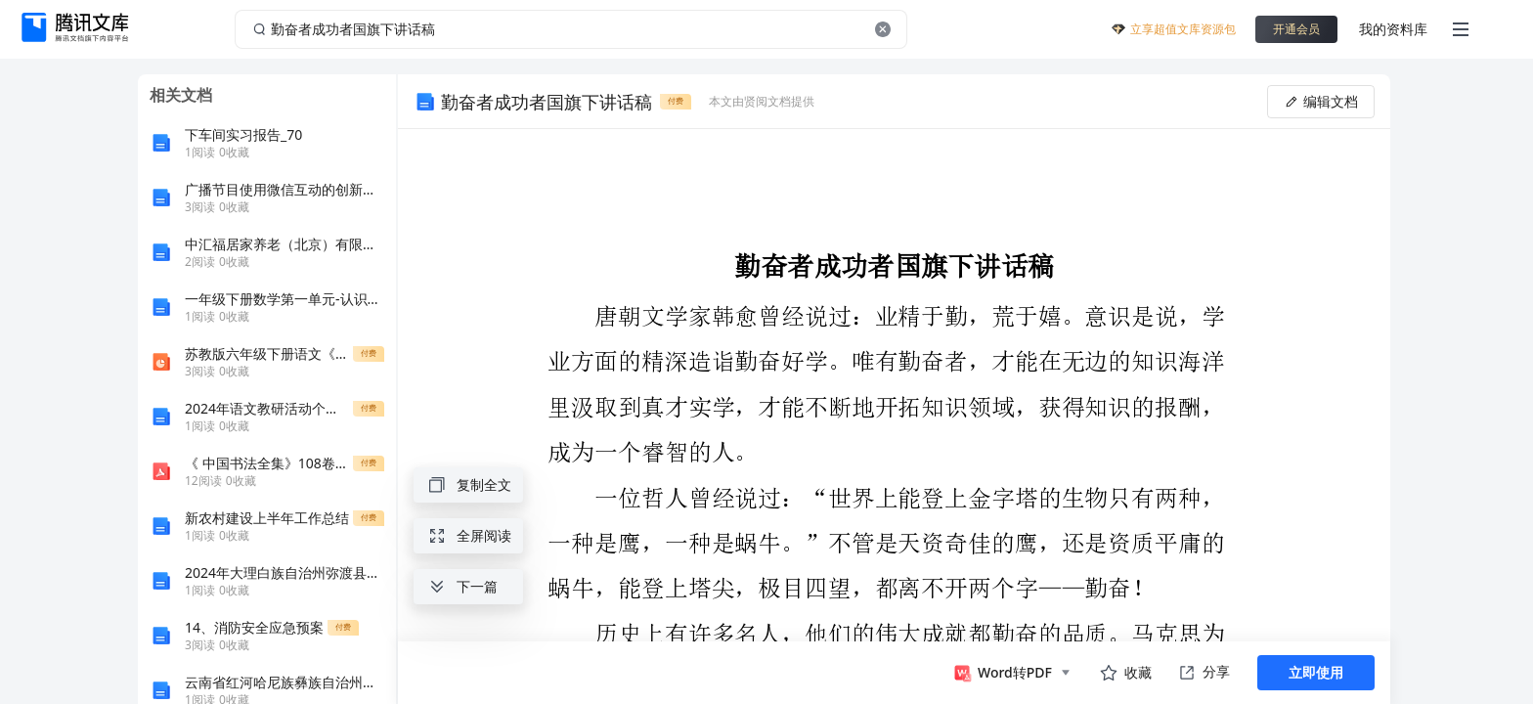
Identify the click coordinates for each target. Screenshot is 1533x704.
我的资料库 (1393, 29)
